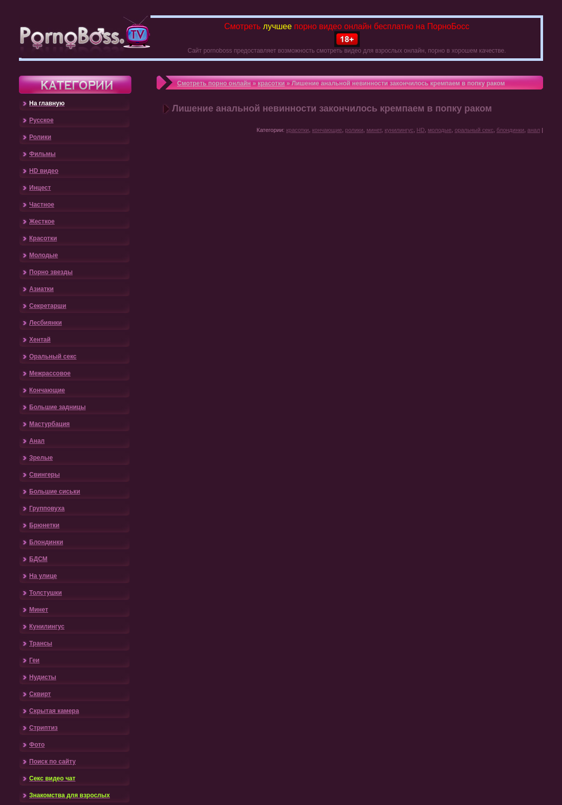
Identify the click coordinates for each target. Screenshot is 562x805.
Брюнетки (44, 525)
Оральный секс (52, 356)
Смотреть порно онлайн (214, 83)
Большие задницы (57, 407)
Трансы (40, 643)
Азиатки (41, 289)
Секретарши (47, 305)
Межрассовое (50, 373)
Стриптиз (43, 727)
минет (373, 130)
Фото (37, 744)
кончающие (327, 130)
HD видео (43, 170)
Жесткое (42, 221)
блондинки (510, 130)
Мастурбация (49, 424)
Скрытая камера (54, 710)
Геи (34, 660)
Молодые (43, 255)
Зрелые (41, 457)
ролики (354, 130)
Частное (41, 204)
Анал (37, 440)
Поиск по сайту (52, 761)
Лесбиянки (45, 322)
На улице (43, 575)
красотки (271, 83)
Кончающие (47, 390)
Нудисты (42, 677)
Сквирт (40, 694)
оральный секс (474, 130)
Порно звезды (51, 272)
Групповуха (46, 508)
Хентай (40, 339)
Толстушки (45, 592)
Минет (38, 609)
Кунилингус (46, 626)
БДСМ (38, 559)
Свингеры (44, 474)
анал (533, 130)
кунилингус (398, 130)
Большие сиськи (54, 491)
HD (421, 130)
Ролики (40, 137)
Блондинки (46, 542)
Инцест (40, 187)
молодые (439, 130)
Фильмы (42, 154)
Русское (41, 120)
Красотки (43, 238)
